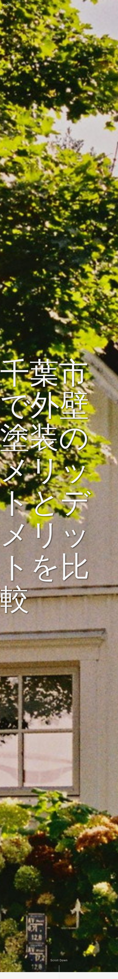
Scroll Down (59, 960)
